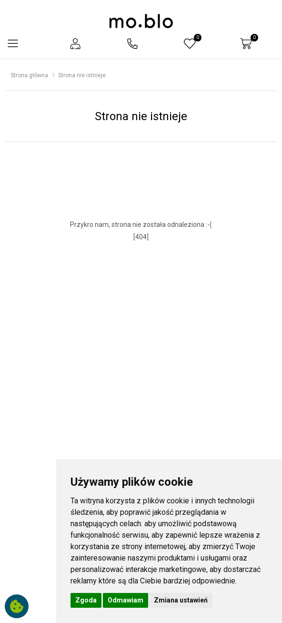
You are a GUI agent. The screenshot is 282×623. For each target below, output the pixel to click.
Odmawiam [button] (125, 600)
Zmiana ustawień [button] (181, 600)
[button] (75, 43)
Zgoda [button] (86, 600)
